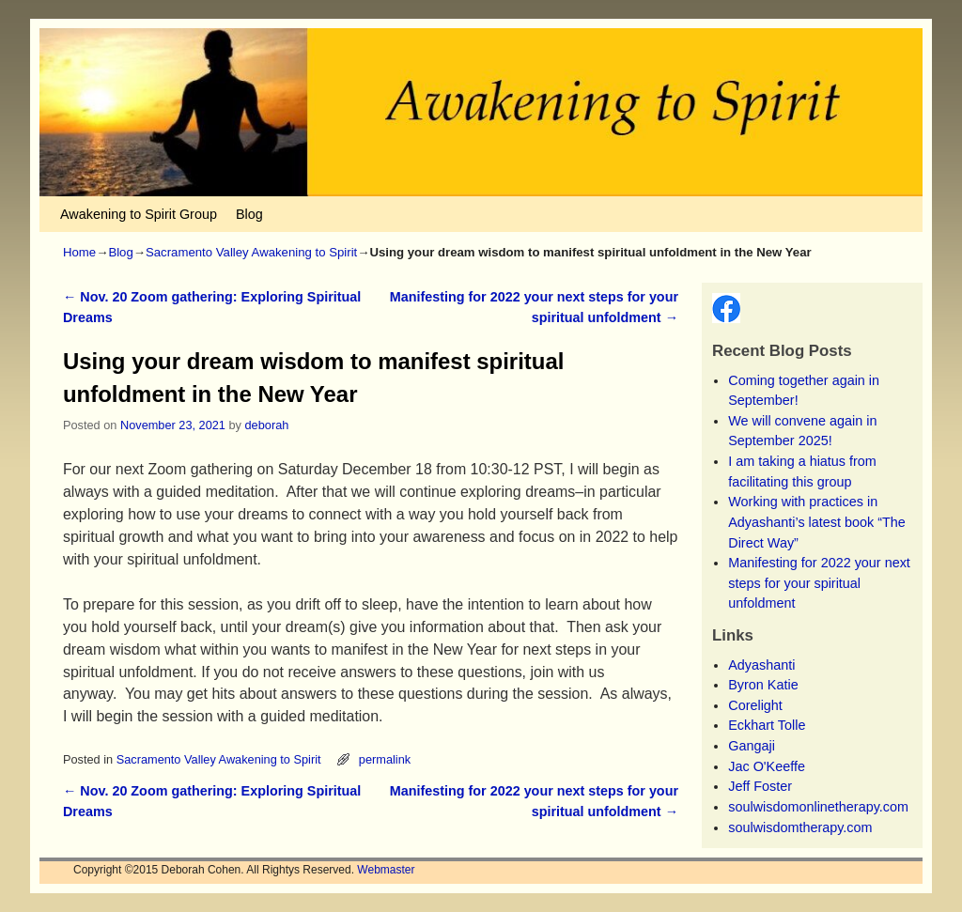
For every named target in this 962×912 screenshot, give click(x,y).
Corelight (755, 705)
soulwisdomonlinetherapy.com (818, 806)
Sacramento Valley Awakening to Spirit (251, 252)
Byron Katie (763, 684)
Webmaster (385, 869)
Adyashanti (761, 664)
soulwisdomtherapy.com (800, 827)
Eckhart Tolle (766, 725)
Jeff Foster (760, 786)
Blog (249, 214)
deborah (267, 425)
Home (79, 252)
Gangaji (751, 745)
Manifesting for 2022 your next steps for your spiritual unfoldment (819, 583)
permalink (385, 759)
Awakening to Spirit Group (138, 214)
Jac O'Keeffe (766, 766)
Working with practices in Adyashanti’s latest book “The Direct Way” (817, 521)
